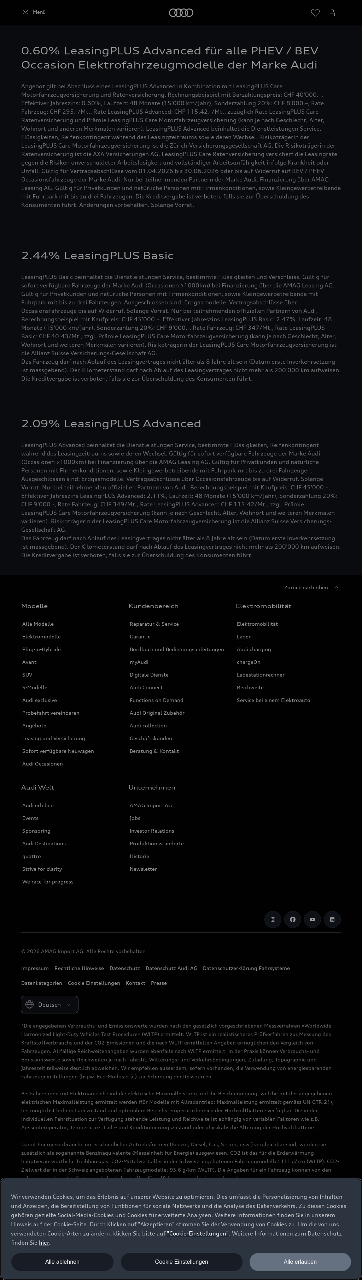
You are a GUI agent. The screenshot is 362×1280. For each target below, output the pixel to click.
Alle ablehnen (62, 1262)
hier (44, 1242)
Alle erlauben (300, 1262)
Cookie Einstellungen (181, 1262)
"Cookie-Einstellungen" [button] (198, 1233)
